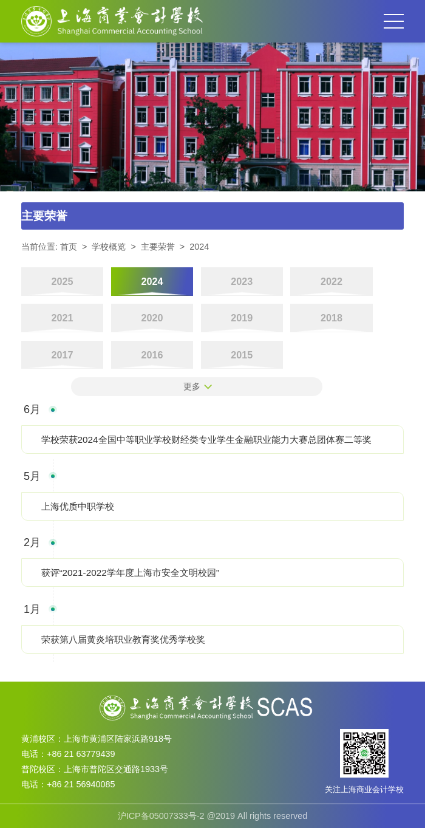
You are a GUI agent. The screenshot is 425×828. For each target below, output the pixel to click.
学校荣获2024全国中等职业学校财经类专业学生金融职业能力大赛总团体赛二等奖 (206, 439)
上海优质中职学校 (77, 506)
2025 (62, 281)
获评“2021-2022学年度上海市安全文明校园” (130, 572)
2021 (62, 317)
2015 (242, 354)
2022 (331, 281)
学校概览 (109, 246)
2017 (62, 354)
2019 (242, 317)
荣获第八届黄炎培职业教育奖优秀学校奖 (123, 639)
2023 (242, 281)
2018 (331, 317)
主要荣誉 (158, 246)
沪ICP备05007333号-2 (161, 816)
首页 (68, 246)
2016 (152, 354)
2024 (199, 246)
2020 (152, 317)
